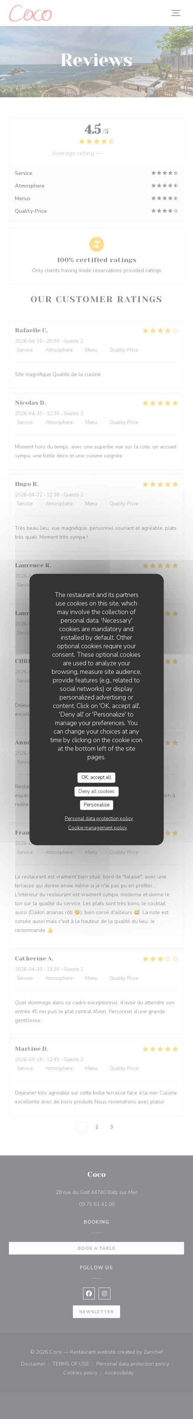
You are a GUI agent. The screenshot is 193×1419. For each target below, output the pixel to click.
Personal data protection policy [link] (99, 818)
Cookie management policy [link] (97, 827)
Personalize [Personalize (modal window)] (96, 805)
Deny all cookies (96, 791)
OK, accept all (96, 777)
